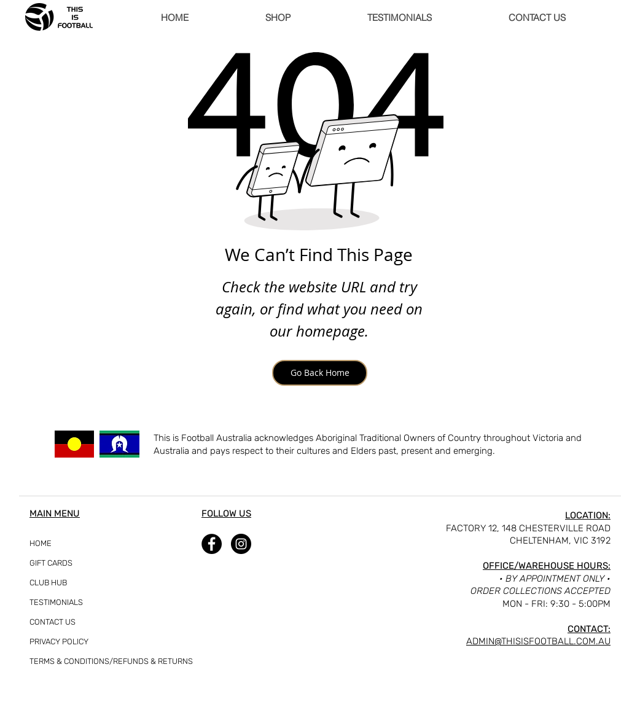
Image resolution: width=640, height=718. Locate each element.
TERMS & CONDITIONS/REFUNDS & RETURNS (60, 661)
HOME (40, 543)
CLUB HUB (48, 582)
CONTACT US (52, 621)
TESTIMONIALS (56, 602)
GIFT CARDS (50, 563)
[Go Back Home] (319, 373)
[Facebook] (211, 544)
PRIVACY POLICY (58, 641)
